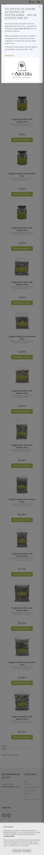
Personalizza (27, 851)
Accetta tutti (17, 851)
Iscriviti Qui (9, 55)
